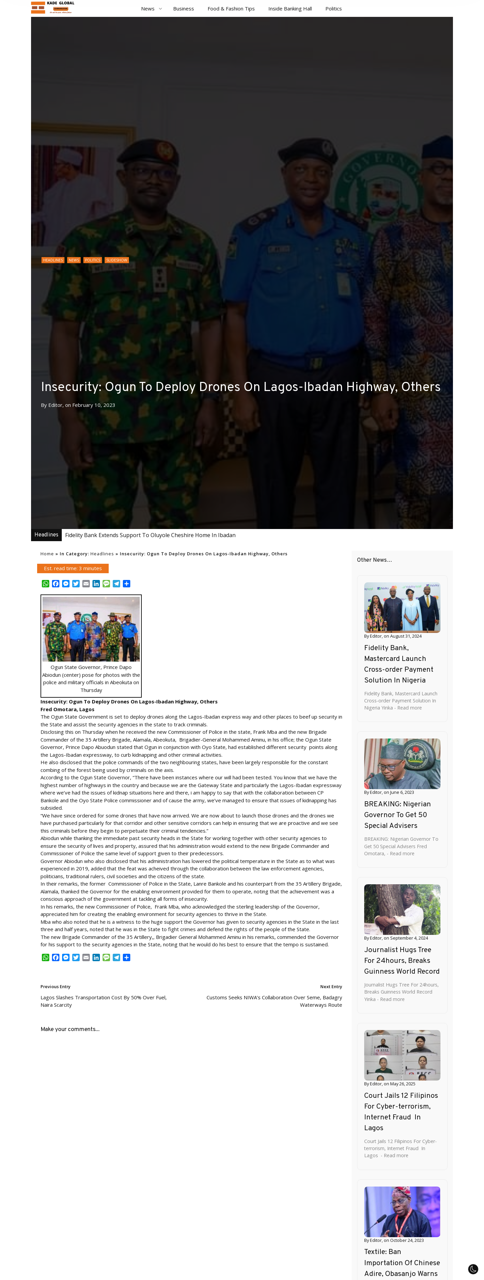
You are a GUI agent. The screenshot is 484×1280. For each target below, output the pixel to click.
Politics (333, 8)
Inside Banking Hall (290, 8)
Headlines (53, 260)
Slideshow (116, 260)
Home (47, 554)
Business (183, 8)
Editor (55, 404)
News (148, 8)
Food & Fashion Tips (231, 8)
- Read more (407, 707)
